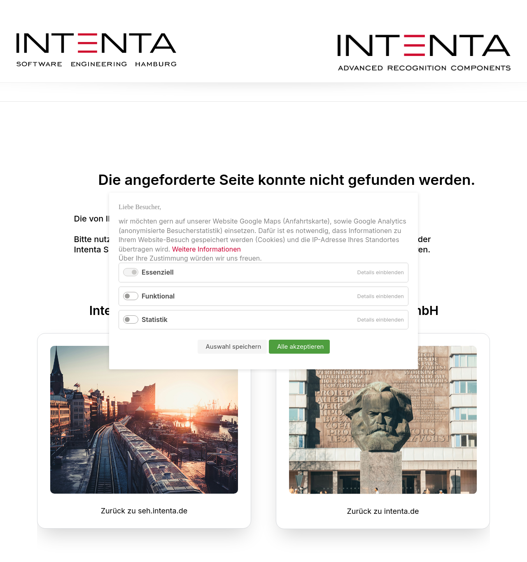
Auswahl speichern (233, 346)
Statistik (155, 319)
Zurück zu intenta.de (383, 511)
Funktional (158, 296)
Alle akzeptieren (300, 346)
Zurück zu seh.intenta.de (144, 510)
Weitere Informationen (206, 249)
